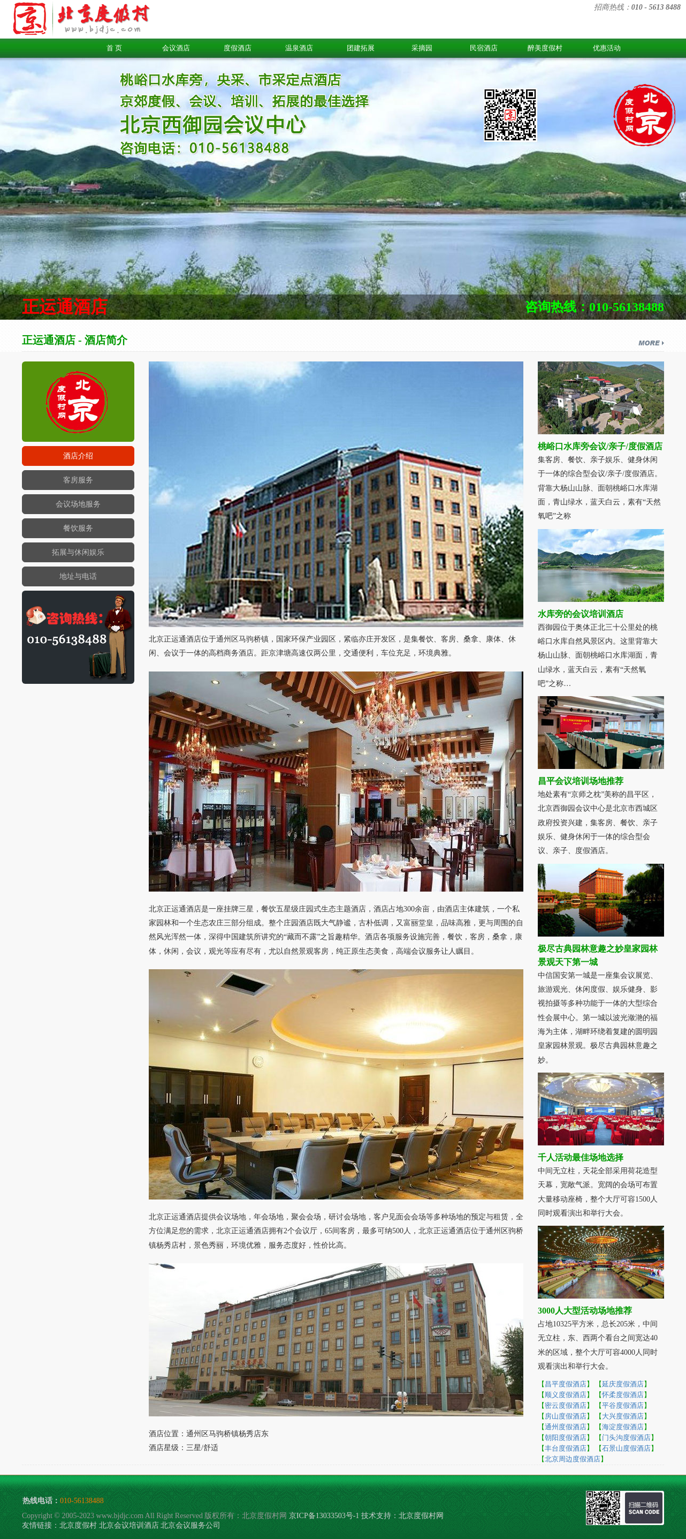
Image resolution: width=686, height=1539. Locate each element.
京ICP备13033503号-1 (324, 1516)
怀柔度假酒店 (623, 1395)
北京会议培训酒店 (129, 1525)
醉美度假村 (545, 48)
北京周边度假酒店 (572, 1459)
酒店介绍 (78, 456)
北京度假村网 (421, 1516)
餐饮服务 (78, 528)
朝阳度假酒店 (565, 1438)
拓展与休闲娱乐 (78, 552)
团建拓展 (361, 48)
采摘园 (421, 48)
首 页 (114, 48)
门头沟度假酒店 (626, 1438)
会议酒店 (176, 48)
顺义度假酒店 (565, 1395)
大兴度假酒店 (623, 1416)
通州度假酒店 (565, 1427)
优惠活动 (607, 48)
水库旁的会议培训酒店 (580, 613)
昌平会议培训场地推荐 (580, 781)
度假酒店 (237, 48)
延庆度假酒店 (623, 1384)
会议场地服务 (78, 504)
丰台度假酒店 (565, 1448)
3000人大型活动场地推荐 (585, 1310)
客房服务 (78, 480)
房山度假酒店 (565, 1416)
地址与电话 (78, 576)
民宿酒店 (484, 48)
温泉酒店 (299, 48)
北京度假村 (78, 1525)
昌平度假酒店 (565, 1384)
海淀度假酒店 (623, 1427)
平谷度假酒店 (623, 1405)
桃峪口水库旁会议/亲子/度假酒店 (600, 446)
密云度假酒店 (565, 1405)
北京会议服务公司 (190, 1525)
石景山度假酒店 (626, 1448)
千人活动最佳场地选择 (580, 1157)
